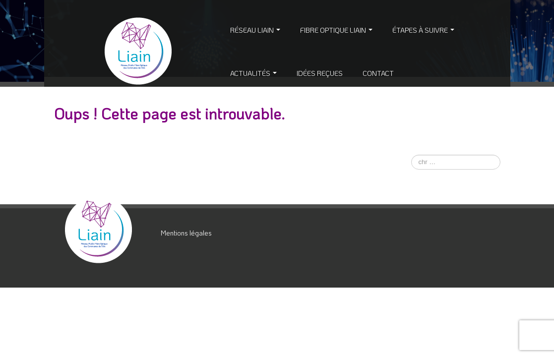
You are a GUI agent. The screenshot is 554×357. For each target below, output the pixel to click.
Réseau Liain (255, 30)
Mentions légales (186, 233)
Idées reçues (320, 73)
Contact (378, 73)
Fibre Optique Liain (336, 30)
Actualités (253, 73)
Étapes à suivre (423, 30)
